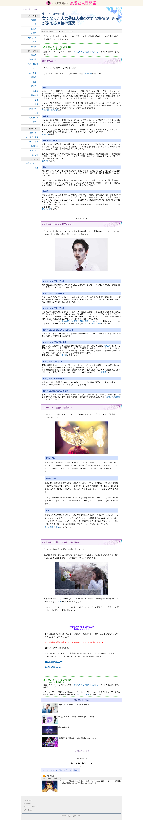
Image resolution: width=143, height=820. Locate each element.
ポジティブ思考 (32, 142)
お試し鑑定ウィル (53, 667)
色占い (35, 82)
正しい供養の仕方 (52, 527)
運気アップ (33, 151)
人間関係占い (33, 38)
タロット (34, 68)
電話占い (34, 55)
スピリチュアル (32, 137)
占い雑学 (34, 155)
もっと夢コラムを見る (80, 751)
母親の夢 (54, 110)
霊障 (59, 602)
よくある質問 (27, 800)
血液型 (35, 91)
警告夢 (107, 346)
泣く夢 (64, 355)
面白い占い (33, 109)
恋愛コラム (33, 133)
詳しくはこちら (83, 694)
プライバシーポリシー (30, 807)
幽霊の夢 (88, 73)
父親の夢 (45, 110)
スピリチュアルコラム (49, 770)
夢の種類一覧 (55, 730)
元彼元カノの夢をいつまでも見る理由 (65, 708)
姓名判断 (34, 95)
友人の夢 (45, 161)
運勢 (36, 24)
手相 (36, 100)
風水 (36, 168)
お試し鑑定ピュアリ (54, 662)
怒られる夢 (96, 324)
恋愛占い (34, 20)
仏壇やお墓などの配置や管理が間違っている (78, 321)
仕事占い (34, 33)
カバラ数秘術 (33, 64)
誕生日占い (33, 59)
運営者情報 (27, 803)
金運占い (34, 47)
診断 (36, 113)
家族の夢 (45, 134)
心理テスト (33, 118)
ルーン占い (33, 73)
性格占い (34, 29)
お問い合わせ (27, 810)
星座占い (34, 86)
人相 (36, 104)
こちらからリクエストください (86, 52)
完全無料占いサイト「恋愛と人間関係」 (71, 815)
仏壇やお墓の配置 (113, 397)
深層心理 (34, 146)
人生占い (34, 42)
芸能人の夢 (46, 209)
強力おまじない (32, 163)
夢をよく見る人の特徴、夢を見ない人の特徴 (68, 719)
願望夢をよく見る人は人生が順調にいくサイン (69, 742)
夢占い (35, 122)
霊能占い (76, 770)
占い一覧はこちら (30, 9)
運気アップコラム (65, 770)
